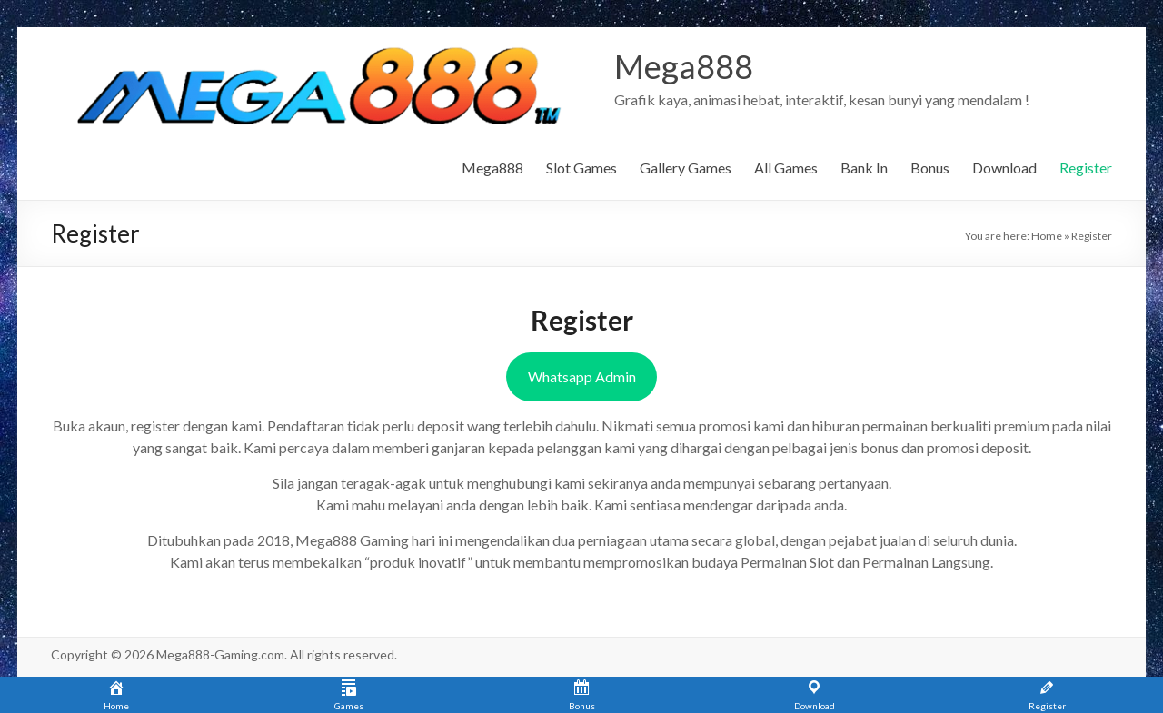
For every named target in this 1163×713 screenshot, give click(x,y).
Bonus (929, 167)
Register (1085, 167)
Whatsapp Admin (582, 376)
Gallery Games (685, 167)
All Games (786, 167)
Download (1004, 167)
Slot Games (581, 167)
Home (1046, 236)
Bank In (864, 167)
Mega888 (683, 66)
